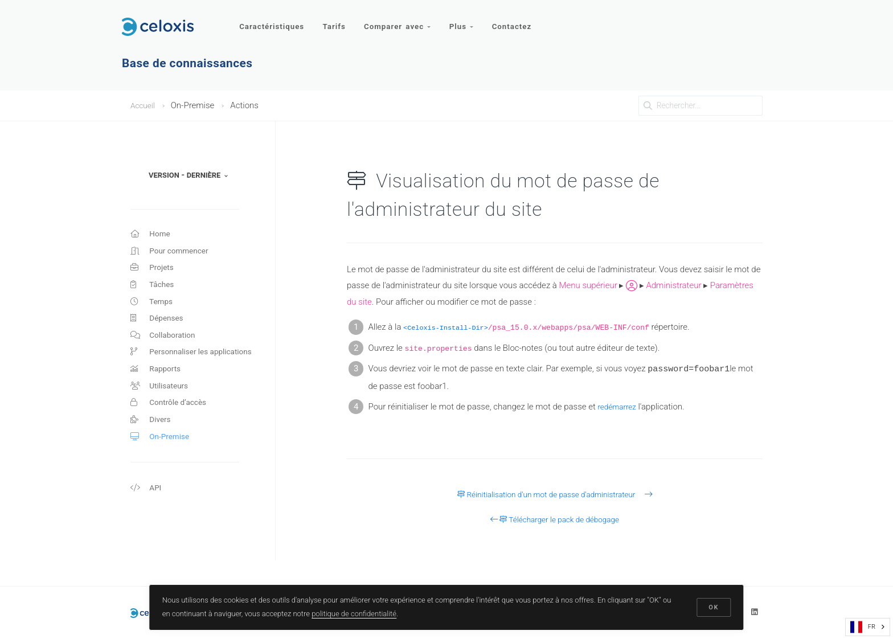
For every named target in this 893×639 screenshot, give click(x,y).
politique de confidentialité (355, 612)
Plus (466, 21)
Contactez (517, 21)
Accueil (144, 105)
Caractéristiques (272, 21)
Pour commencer (172, 253)
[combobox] (867, 627)
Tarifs (336, 21)
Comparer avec (401, 21)
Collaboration (165, 346)
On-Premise (162, 457)
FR (862, 627)
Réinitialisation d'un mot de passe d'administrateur (554, 494)
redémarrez (618, 407)
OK (713, 606)
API (146, 510)
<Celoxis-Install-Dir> (450, 327)
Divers (151, 438)
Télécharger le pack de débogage (555, 519)
